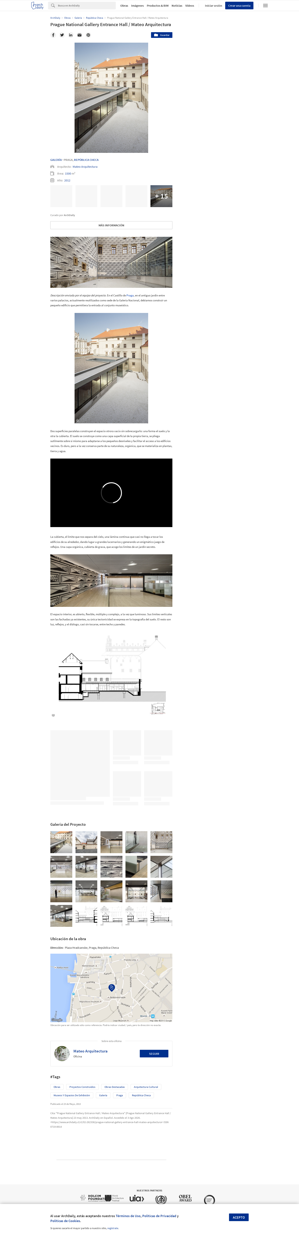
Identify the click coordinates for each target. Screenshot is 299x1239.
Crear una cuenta (239, 5)
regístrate (112, 1228)
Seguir (154, 1054)
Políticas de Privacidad (159, 1216)
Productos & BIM (158, 5)
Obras (124, 5)
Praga (130, 295)
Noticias (177, 5)
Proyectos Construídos (82, 1087)
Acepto (239, 1217)
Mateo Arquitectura (85, 166)
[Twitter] (62, 35)
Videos (189, 5)
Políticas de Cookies (65, 1221)
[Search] (87, 5)
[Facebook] (53, 35)
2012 (67, 180)
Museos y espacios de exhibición (72, 1095)
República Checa (86, 160)
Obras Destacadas (114, 1087)
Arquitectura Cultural (146, 1087)
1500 (68, 173)
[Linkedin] (71, 35)
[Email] (79, 35)
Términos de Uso (128, 1216)
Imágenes (137, 5)
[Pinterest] (88, 35)
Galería (56, 160)
